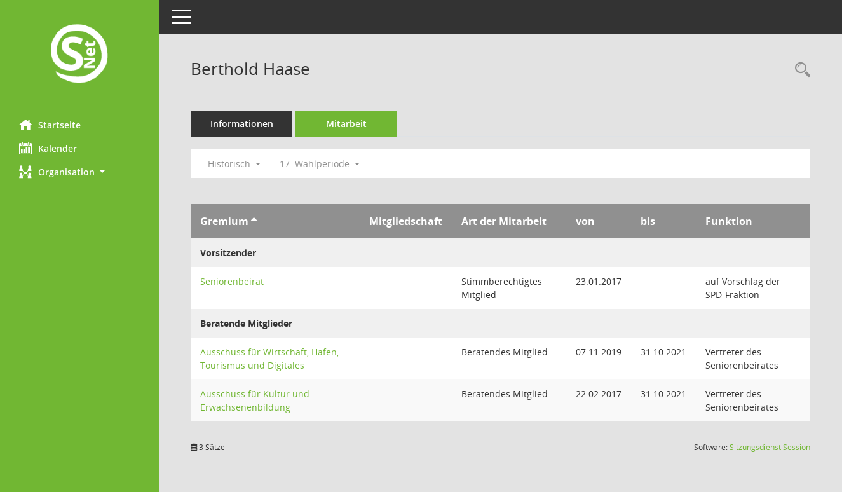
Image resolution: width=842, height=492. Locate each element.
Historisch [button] (234, 164)
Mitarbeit (346, 124)
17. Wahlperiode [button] (320, 164)
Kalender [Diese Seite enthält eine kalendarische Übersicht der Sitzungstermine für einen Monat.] (48, 148)
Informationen (241, 124)
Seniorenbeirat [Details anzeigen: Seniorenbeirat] (232, 281)
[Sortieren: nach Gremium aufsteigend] (254, 221)
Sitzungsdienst (770, 447)
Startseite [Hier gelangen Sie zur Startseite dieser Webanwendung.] (50, 124)
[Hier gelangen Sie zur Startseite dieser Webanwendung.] (79, 55)
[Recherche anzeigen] (799, 70)
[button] (79, 172)
